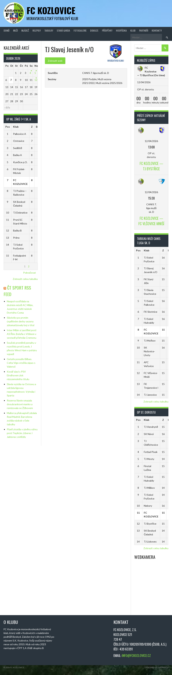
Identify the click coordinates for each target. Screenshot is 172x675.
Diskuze (94, 30)
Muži (15, 30)
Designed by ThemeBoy (157, 667)
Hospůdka (121, 30)
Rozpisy (36, 30)
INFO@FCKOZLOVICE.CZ (136, 655)
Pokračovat (29, 272)
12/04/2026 (151, 141)
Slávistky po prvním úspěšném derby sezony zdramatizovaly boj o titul (20, 321)
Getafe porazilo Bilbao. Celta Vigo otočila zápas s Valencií (21, 362)
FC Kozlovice (51, 10)
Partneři (143, 30)
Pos (7, 126)
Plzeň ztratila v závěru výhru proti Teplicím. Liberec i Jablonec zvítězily (22, 433)
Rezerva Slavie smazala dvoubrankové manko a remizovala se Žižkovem (20, 404)
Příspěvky (107, 30)
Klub (133, 30)
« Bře (7, 107)
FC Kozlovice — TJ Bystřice (146, 71)
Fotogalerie (80, 30)
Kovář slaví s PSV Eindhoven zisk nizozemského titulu (18, 375)
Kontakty (157, 30)
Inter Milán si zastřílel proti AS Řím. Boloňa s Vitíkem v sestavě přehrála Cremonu (21, 334)
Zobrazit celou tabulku (25, 278)
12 (35, 79)
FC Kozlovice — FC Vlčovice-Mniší (151, 220)
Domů (7, 30)
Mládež (25, 30)
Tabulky (48, 30)
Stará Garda (63, 30)
